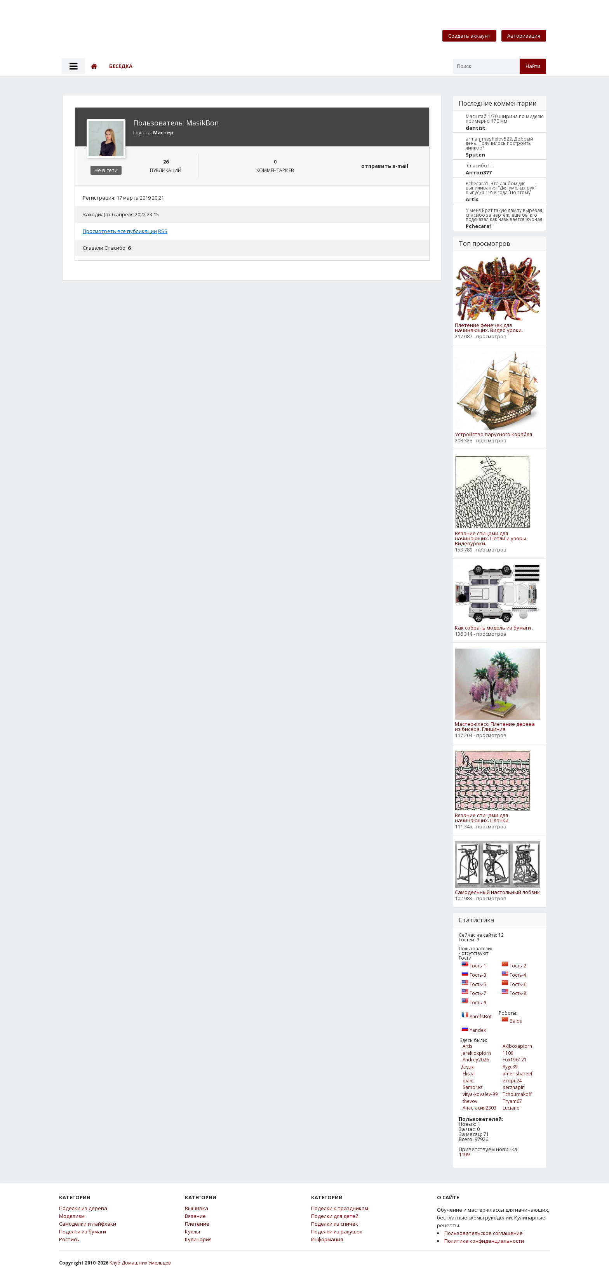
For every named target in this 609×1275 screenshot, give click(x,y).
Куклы (192, 1231)
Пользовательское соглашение (483, 1233)
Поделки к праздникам (339, 1208)
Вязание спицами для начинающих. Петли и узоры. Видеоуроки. (491, 538)
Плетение (197, 1223)
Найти (532, 66)
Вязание (195, 1216)
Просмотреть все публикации (120, 231)
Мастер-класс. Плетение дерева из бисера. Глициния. (495, 727)
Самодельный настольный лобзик (497, 892)
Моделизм (72, 1216)
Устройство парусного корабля (493, 434)
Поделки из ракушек (336, 1231)
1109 (464, 1154)
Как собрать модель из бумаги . (494, 627)
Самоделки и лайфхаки (87, 1223)
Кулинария (198, 1239)
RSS (162, 231)
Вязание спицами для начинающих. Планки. (482, 818)
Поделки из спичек (334, 1223)
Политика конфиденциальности (484, 1240)
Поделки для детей (334, 1216)
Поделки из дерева (83, 1208)
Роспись (69, 1239)
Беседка (120, 66)
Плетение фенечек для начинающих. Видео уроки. (489, 328)
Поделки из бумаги (82, 1231)
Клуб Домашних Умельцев (140, 1262)
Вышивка (196, 1208)
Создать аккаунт (469, 35)
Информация (327, 1239)
